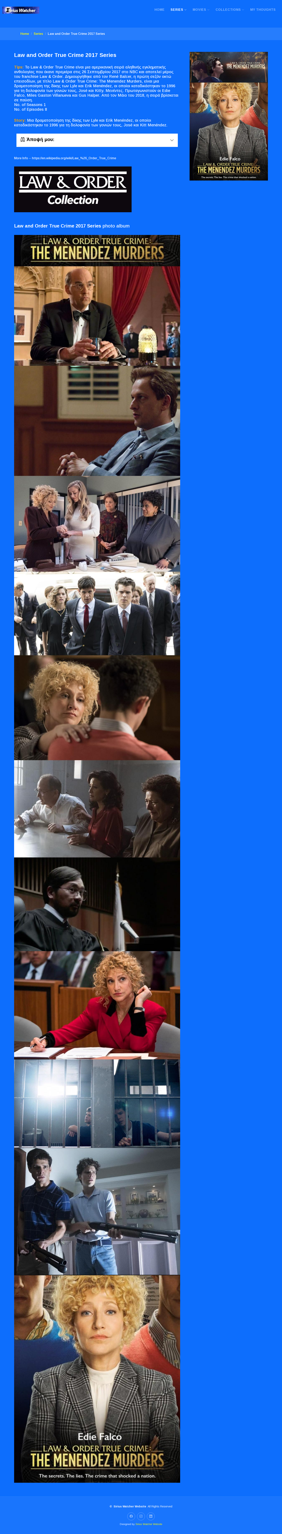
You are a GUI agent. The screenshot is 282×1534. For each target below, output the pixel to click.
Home (160, 9)
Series (38, 33)
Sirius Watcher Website (149, 1524)
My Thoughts (263, 9)
